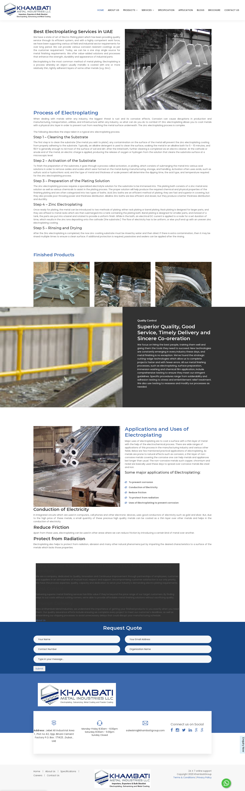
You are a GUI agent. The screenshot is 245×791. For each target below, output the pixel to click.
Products (130, 10)
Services (148, 10)
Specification (166, 10)
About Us (113, 10)
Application (185, 10)
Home (100, 10)
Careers (37, 775)
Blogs (200, 10)
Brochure (214, 10)
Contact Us (231, 10)
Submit (39, 668)
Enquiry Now (243, 744)
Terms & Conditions (184, 777)
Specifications (68, 771)
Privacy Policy (204, 777)
